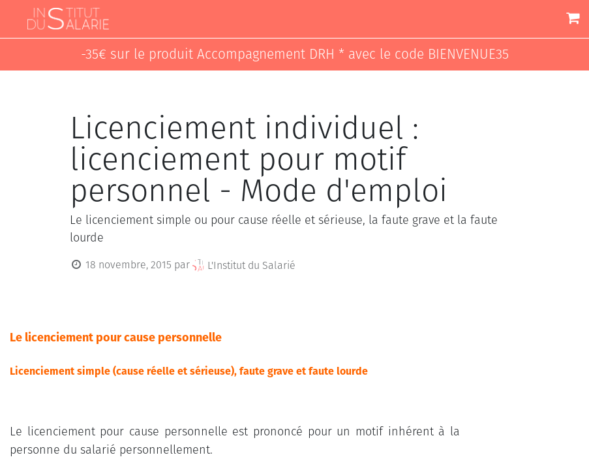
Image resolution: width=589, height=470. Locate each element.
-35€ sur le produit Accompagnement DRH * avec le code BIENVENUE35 (295, 54)
